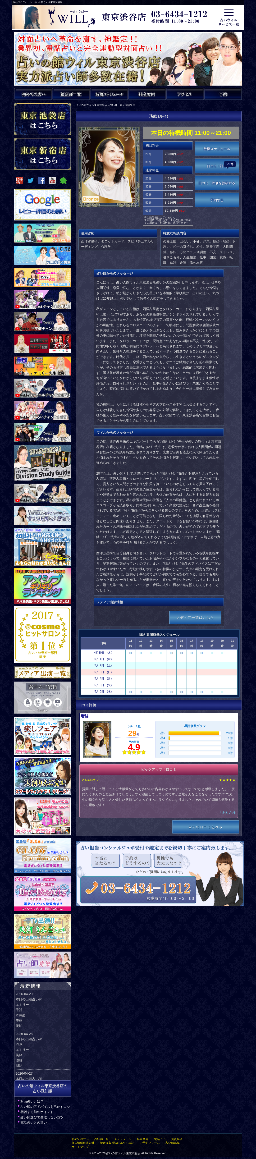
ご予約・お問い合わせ (223, 94)
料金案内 (142, 1139)
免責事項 (177, 1139)
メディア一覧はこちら (195, 617)
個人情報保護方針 (83, 1143)
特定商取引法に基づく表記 (117, 1143)
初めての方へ (80, 1139)
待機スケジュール (217, 149)
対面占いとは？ (32, 1101)
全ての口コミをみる (205, 827)
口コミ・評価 (221, 164)
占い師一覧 (101, 1139)
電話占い (159, 1139)
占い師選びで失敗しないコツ (42, 1117)
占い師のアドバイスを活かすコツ (45, 1107)
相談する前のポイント (37, 1112)
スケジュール (122, 1139)
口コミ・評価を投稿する (217, 183)
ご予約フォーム (150, 1143)
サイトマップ (80, 1147)
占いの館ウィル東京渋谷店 (123, 1153)
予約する (217, 200)
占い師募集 (172, 1143)
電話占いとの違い (33, 1122)
